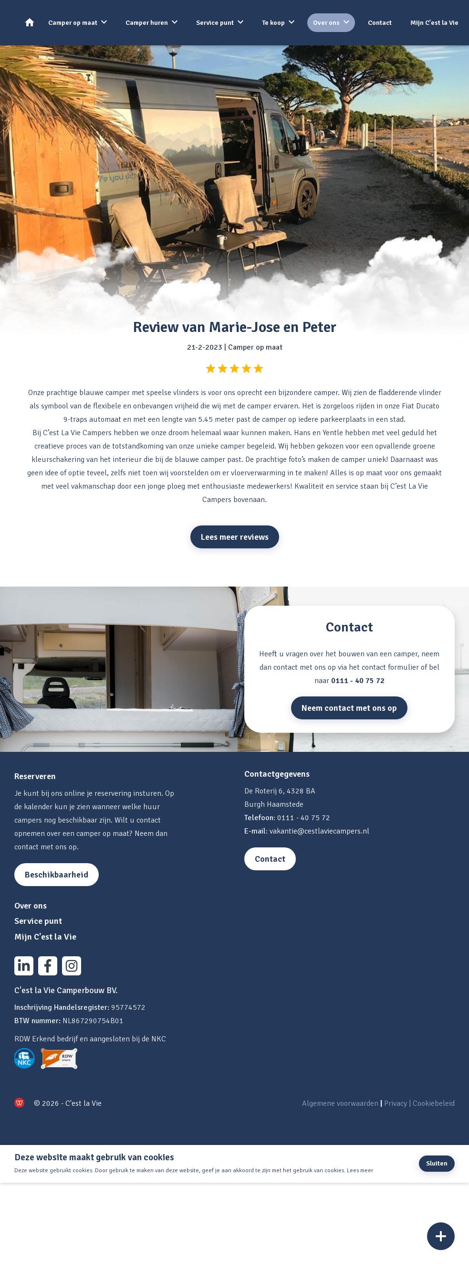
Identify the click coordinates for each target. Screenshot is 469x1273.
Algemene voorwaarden (340, 1103)
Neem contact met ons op (349, 708)
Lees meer (360, 1170)
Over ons (326, 23)
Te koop (273, 23)
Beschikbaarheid (56, 874)
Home (32, 22)
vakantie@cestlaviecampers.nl (319, 831)
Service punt (215, 23)
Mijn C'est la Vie (434, 23)
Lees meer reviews (235, 537)
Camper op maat (72, 23)
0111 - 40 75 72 (358, 680)
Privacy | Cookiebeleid (419, 1103)
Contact (380, 23)
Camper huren (146, 23)
